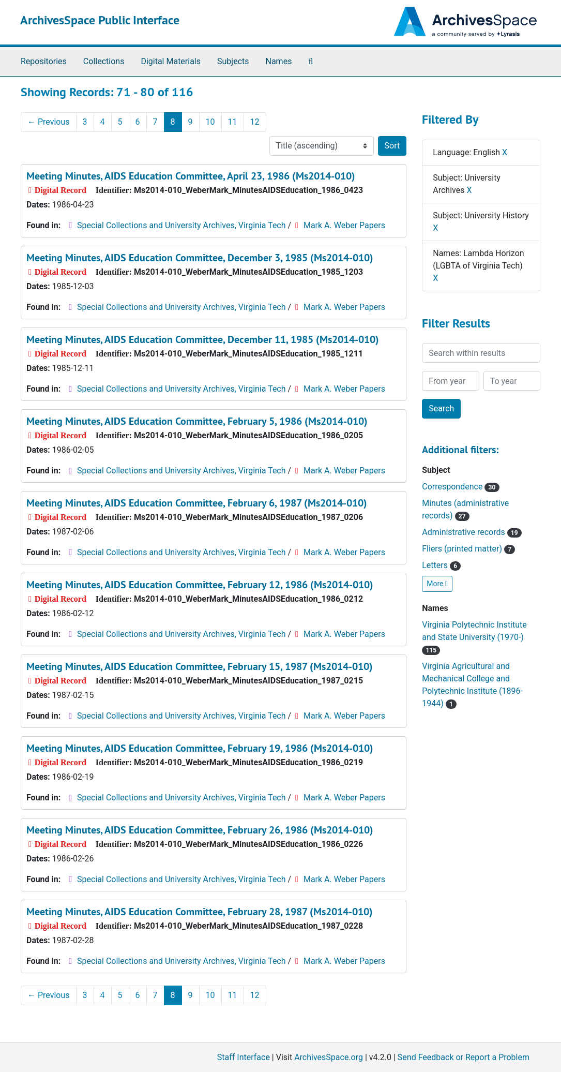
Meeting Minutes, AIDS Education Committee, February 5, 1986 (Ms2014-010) (197, 421)
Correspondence (460, 487)
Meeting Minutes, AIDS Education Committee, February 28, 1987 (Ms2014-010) (199, 911)
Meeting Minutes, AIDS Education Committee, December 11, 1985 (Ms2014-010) (202, 339)
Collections (104, 61)
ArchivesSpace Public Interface (99, 20)
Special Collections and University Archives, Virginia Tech (181, 225)
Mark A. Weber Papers (344, 225)
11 (232, 122)
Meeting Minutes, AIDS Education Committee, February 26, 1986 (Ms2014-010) (199, 830)
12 (255, 122)
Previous (48, 122)
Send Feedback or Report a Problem (463, 1057)
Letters (441, 565)
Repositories (44, 61)
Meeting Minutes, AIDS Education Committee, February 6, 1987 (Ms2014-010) (196, 503)
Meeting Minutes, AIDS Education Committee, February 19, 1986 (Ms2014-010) (199, 748)
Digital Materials (171, 61)
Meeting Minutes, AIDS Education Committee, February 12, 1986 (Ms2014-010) (199, 584)
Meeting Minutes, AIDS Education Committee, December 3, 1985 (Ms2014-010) (199, 257)
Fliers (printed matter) (468, 549)
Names (279, 61)
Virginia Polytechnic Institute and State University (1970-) (474, 637)
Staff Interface (243, 1057)
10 (210, 122)
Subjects (233, 61)
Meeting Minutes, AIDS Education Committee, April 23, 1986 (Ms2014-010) (190, 176)
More (437, 583)
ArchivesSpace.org (328, 1057)
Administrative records (472, 532)
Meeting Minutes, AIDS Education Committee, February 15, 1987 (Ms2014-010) (199, 666)
